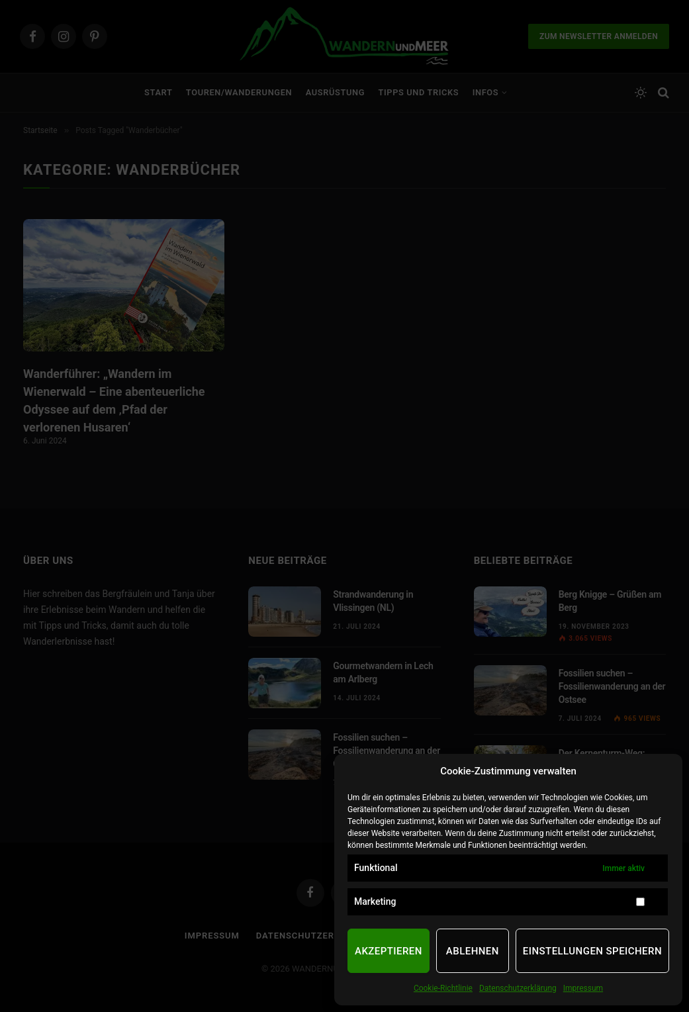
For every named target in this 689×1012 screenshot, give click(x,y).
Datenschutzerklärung (518, 988)
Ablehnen (472, 951)
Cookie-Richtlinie (443, 988)
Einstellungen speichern (592, 951)
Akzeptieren (388, 951)
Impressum (583, 988)
